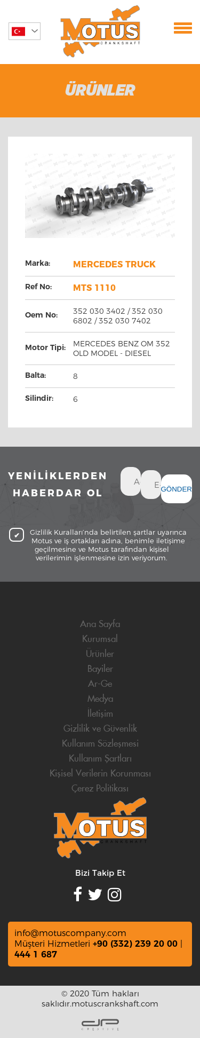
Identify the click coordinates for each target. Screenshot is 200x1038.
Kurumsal (100, 639)
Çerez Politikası (100, 788)
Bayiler (100, 669)
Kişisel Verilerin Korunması (100, 773)
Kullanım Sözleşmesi (100, 744)
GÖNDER (177, 489)
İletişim (100, 714)
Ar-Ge (100, 684)
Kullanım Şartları (100, 759)
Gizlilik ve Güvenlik (100, 729)
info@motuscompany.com (70, 933)
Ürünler (100, 654)
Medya (100, 699)
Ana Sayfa (100, 624)
